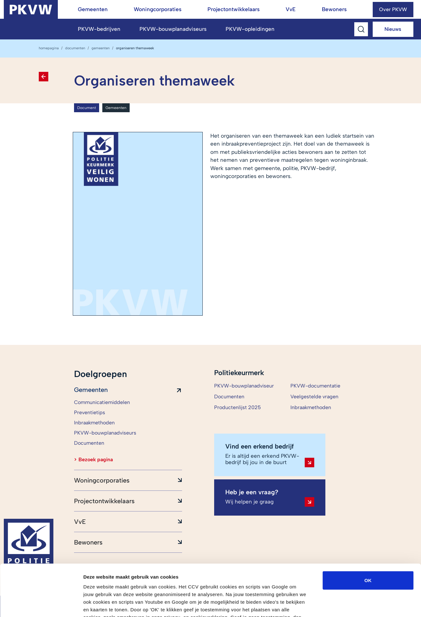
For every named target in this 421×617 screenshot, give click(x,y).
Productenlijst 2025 (237, 407)
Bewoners (334, 9)
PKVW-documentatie (315, 386)
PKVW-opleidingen (250, 29)
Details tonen (343, 604)
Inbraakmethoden (310, 407)
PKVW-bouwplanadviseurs (173, 29)
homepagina (49, 48)
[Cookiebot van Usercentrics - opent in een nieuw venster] (41, 604)
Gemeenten (93, 9)
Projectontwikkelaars (233, 9)
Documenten (75, 48)
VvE (290, 9)
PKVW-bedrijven (99, 29)
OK (368, 534)
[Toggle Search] (361, 29)
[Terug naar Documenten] (43, 76)
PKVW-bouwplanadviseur (244, 386)
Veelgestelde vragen (314, 397)
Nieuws (392, 29)
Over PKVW (393, 9)
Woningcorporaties (157, 9)
